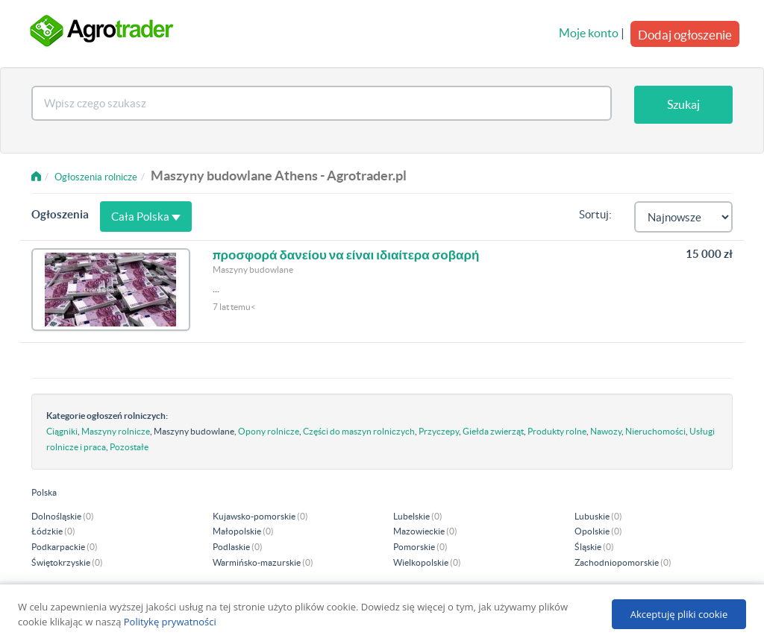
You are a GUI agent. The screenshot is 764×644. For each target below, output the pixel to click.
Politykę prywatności (170, 621)
